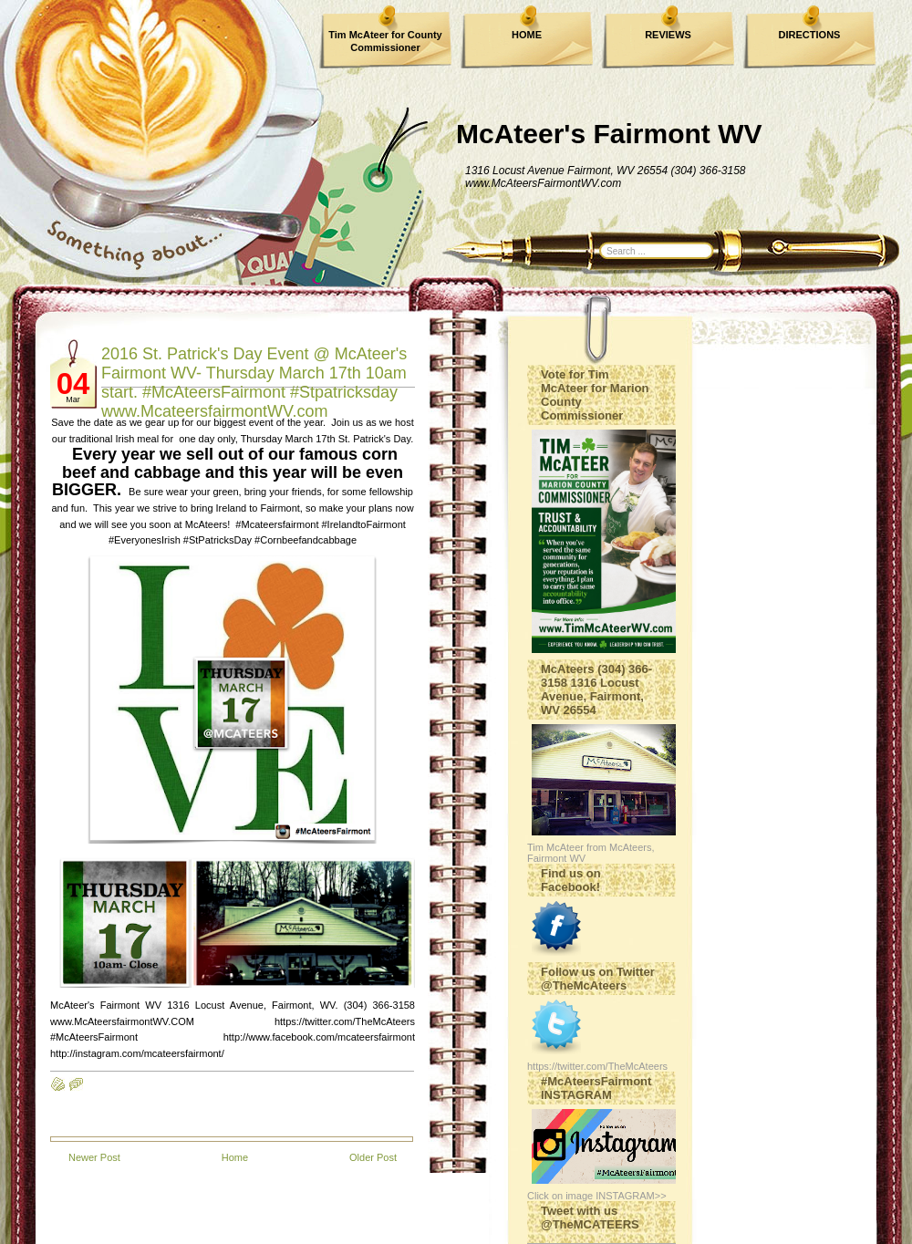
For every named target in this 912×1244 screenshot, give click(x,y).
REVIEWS (668, 34)
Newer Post (94, 1157)
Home (235, 1157)
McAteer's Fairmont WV (609, 134)
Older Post (373, 1157)
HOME (527, 34)
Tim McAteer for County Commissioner (384, 41)
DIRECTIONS (810, 34)
